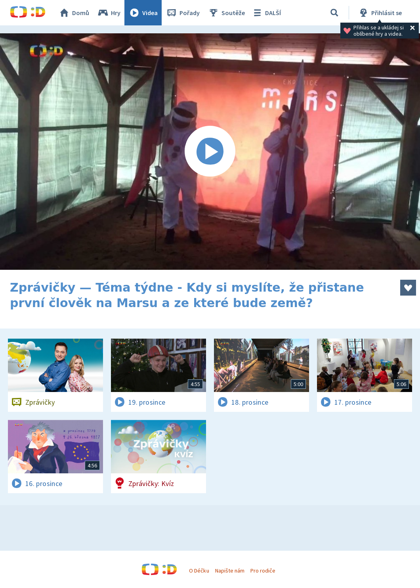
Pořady (183, 13)
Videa (143, 13)
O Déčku (199, 570)
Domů (73, 13)
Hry (108, 13)
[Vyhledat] (334, 12)
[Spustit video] (210, 151)
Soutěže (226, 13)
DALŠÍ (266, 13)
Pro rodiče (262, 570)
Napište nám (229, 570)
